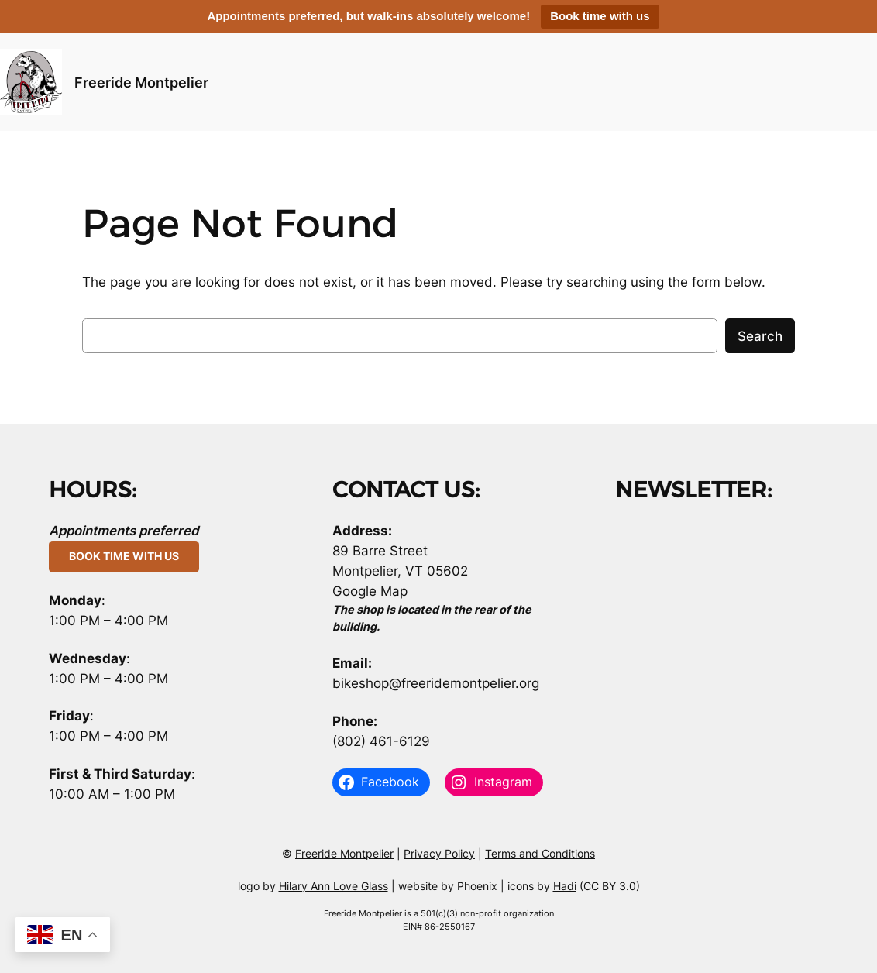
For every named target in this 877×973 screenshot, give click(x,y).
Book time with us (599, 15)
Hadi (564, 885)
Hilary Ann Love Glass (333, 885)
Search (760, 336)
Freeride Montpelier (141, 82)
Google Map (370, 591)
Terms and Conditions (540, 853)
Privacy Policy (439, 853)
